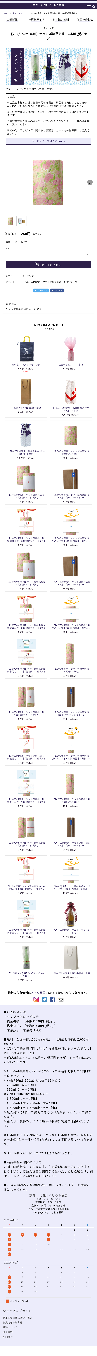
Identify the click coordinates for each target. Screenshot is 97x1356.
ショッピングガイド (17, 1311)
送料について (10, 1327)
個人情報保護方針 (12, 1322)
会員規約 (8, 1332)
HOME (6, 13)
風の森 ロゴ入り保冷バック (26, 364)
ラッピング (17, 13)
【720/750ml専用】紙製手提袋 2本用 (70, 973)
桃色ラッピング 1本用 (71, 364)
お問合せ (8, 1337)
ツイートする (41, 291)
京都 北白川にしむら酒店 (48, 5)
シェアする (57, 291)
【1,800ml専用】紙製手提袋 (26, 408)
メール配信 (38, 992)
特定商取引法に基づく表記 (17, 1317)
